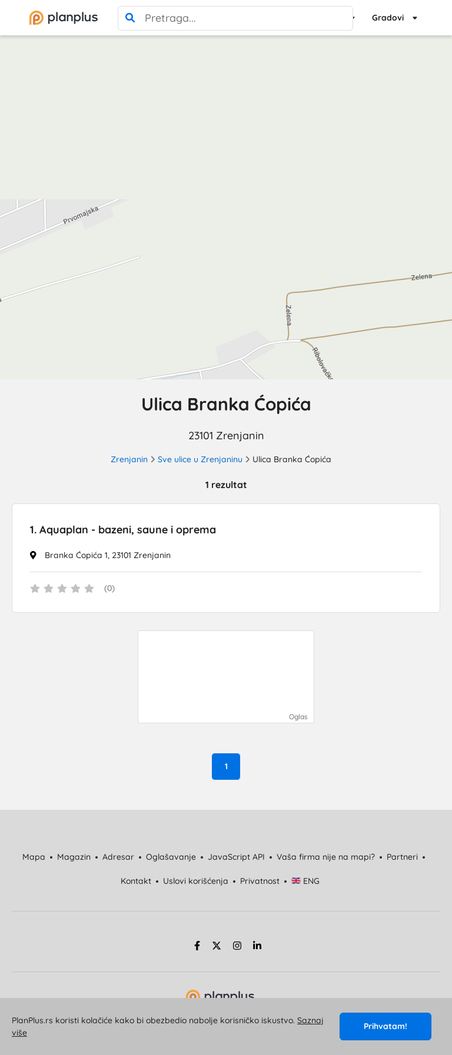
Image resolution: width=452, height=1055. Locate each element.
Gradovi (388, 17)
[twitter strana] (216, 947)
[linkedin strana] (257, 947)
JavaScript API (236, 857)
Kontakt (136, 881)
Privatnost (260, 881)
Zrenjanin (129, 459)
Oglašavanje (171, 857)
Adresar (118, 857)
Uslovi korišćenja (195, 881)
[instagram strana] (237, 947)
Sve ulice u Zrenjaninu (200, 459)
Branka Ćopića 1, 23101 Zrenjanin (108, 555)
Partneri (402, 857)
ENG (305, 881)
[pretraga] (130, 18)
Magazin (74, 857)
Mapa (33, 857)
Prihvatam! (385, 1026)
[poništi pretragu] (341, 18)
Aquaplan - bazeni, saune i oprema (123, 529)
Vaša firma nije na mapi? (326, 857)
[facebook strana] (195, 947)
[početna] (63, 17)
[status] (226, 589)
